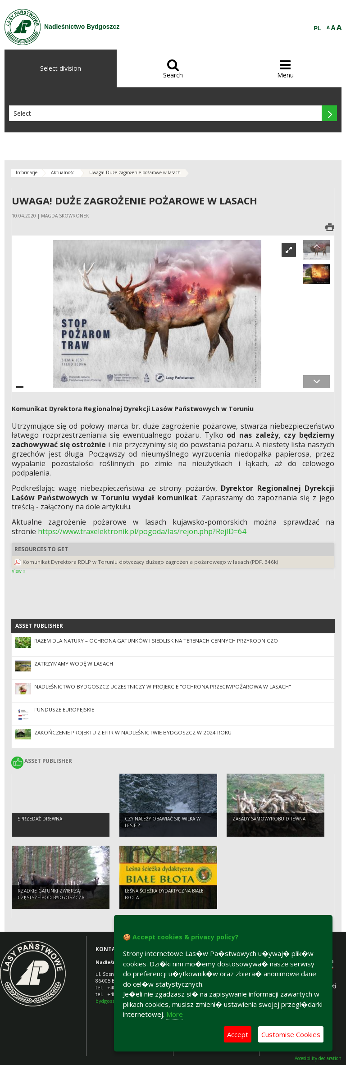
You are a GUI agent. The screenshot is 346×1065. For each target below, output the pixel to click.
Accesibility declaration (318, 1058)
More (174, 1014)
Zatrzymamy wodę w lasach (73, 663)
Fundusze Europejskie (64, 709)
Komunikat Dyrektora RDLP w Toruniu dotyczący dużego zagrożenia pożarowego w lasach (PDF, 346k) (150, 561)
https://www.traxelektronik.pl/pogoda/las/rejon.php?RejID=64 (142, 531)
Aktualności (63, 172)
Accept (237, 1034)
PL (317, 28)
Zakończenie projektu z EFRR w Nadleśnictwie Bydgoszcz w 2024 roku (133, 732)
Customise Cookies (290, 1034)
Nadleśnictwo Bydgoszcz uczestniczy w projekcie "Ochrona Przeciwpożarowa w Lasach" (162, 686)
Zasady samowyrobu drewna (268, 819)
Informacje (26, 172)
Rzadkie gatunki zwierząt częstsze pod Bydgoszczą (51, 895)
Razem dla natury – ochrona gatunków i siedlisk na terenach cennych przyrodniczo (156, 640)
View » (19, 571)
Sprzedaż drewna (40, 819)
